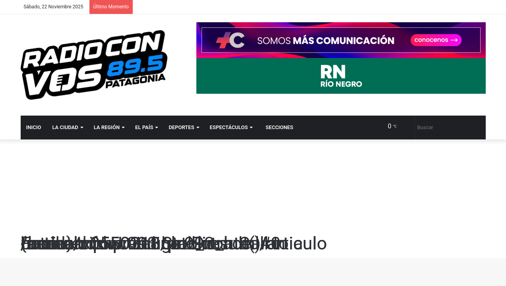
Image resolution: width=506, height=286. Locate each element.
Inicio (33, 127)
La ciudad (65, 127)
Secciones (279, 127)
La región (107, 127)
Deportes (181, 127)
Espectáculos (229, 127)
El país (144, 127)
